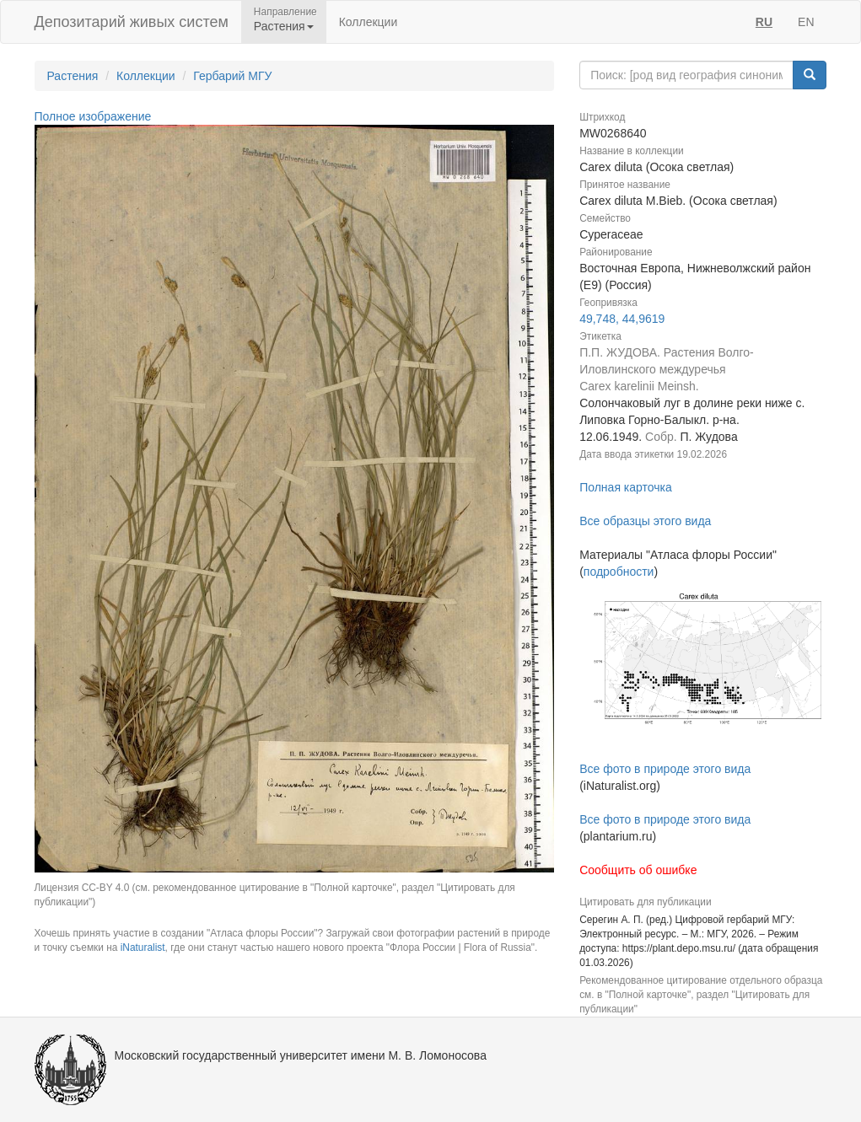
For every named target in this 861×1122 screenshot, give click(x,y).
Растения (73, 76)
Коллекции (368, 22)
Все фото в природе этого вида (665, 769)
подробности (619, 571)
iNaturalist (143, 947)
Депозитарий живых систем (132, 21)
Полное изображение (93, 116)
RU (764, 22)
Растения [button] (284, 26)
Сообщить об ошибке (638, 870)
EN (806, 22)
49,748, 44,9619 (622, 318)
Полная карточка (625, 487)
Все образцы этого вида (645, 521)
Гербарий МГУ (232, 76)
